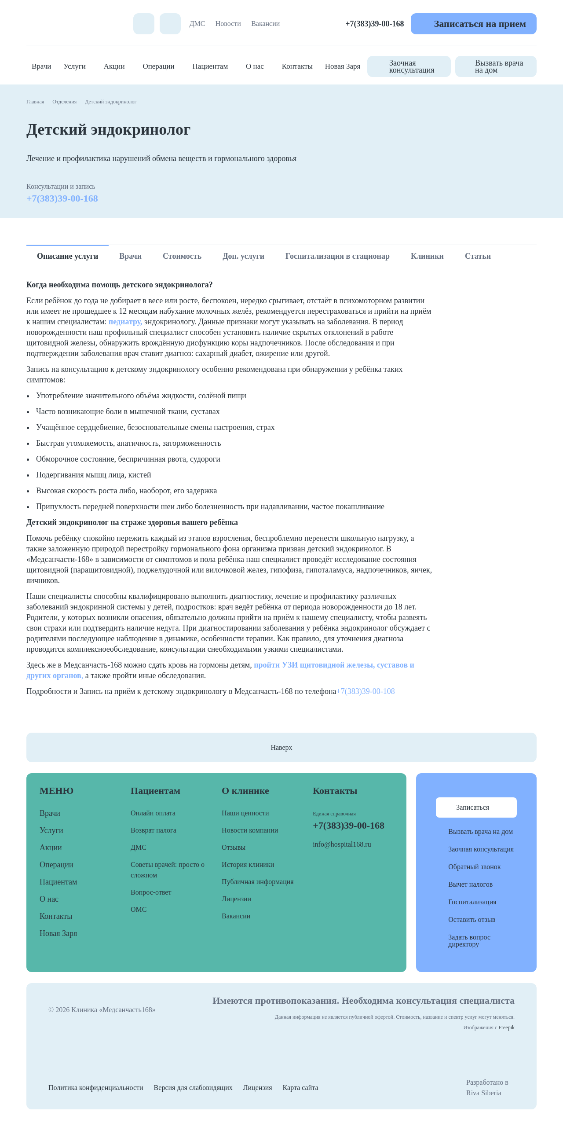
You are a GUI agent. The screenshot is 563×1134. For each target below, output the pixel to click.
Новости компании (250, 830)
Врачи (41, 66)
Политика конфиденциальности (95, 1087)
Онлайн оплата (153, 813)
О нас (255, 66)
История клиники (248, 864)
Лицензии (236, 899)
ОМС (138, 909)
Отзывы (233, 847)
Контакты (297, 66)
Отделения (64, 102)
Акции (114, 66)
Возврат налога (153, 830)
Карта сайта (300, 1087)
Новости (228, 23)
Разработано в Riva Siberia (487, 1088)
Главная (35, 102)
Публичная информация (258, 881)
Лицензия (257, 1087)
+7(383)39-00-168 (374, 23)
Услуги (74, 66)
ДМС (197, 23)
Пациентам (210, 66)
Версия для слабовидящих (193, 1087)
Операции (158, 66)
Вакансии (265, 23)
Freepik (506, 1027)
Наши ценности (245, 813)
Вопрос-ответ (151, 892)
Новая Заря (343, 66)
